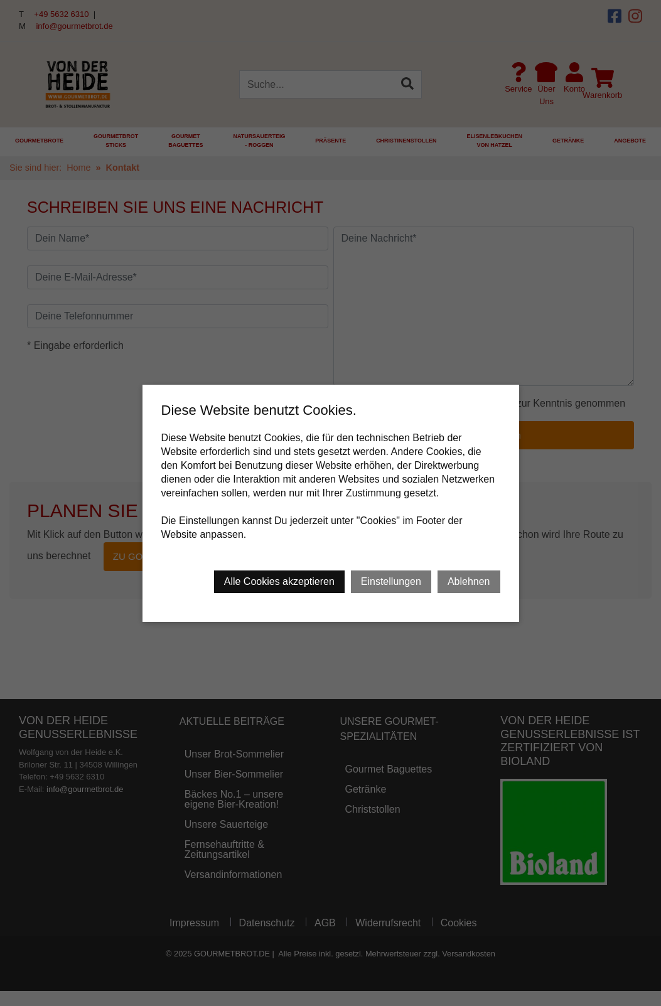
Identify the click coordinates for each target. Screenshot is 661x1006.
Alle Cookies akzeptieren (279, 581)
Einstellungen (391, 581)
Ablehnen (469, 581)
